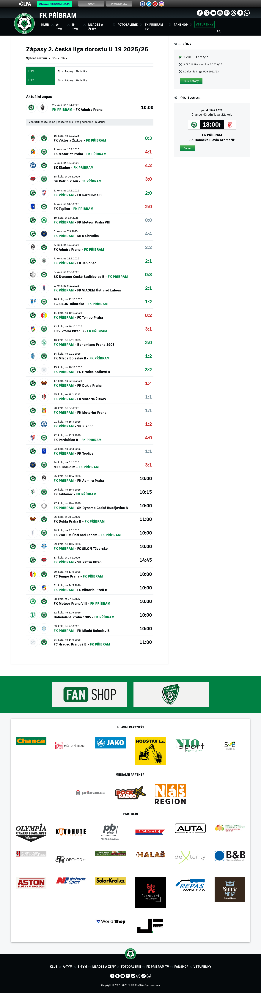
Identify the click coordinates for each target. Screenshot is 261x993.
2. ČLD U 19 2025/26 (195, 57)
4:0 (148, 437)
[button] (191, 81)
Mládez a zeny (104, 966)
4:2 (148, 165)
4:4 (148, 234)
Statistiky (81, 71)
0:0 (148, 220)
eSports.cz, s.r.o (151, 985)
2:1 (148, 261)
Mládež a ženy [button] (95, 27)
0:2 (148, 315)
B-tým (82, 966)
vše (77, 122)
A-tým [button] (59, 27)
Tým (60, 71)
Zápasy (69, 71)
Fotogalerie (128, 24)
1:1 (148, 397)
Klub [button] (45, 24)
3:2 (148, 369)
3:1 (148, 329)
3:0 (148, 179)
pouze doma (47, 122)
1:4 (148, 383)
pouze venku (65, 122)
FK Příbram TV (154, 27)
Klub (54, 966)
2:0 (148, 193)
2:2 (148, 247)
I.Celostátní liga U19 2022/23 (201, 71)
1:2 (148, 301)
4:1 (148, 152)
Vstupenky (204, 24)
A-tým (67, 966)
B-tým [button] (75, 27)
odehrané (87, 122)
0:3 (148, 138)
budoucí (100, 122)
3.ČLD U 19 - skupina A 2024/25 (202, 64)
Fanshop (181, 24)
